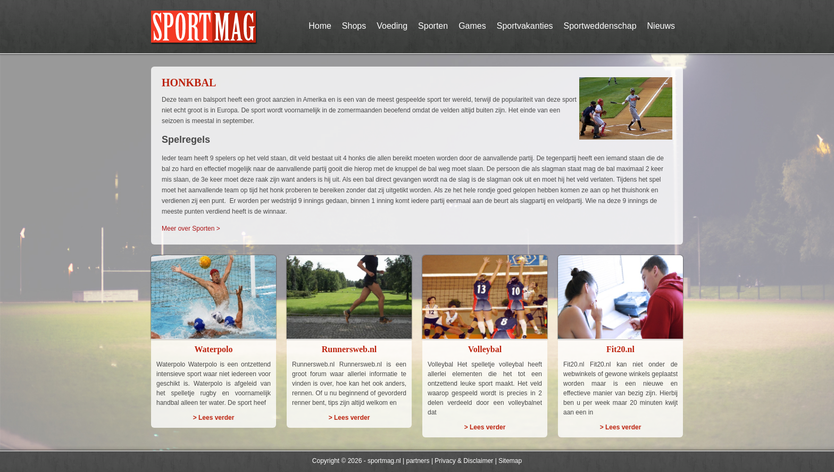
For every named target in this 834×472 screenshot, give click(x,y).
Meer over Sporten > (191, 228)
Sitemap (510, 461)
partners (418, 461)
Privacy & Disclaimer (464, 461)
